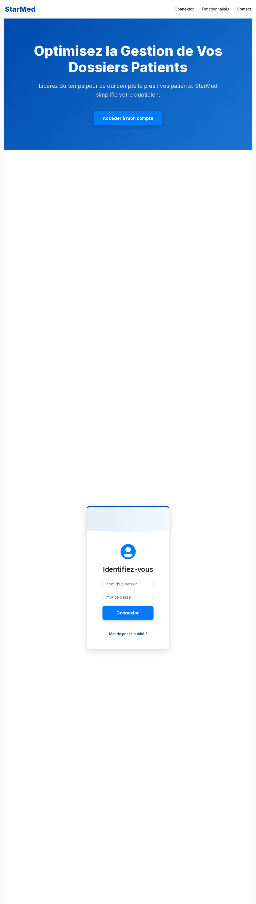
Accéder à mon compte (128, 118)
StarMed (20, 9)
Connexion (184, 9)
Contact (244, 9)
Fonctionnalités (215, 9)
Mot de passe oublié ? (128, 634)
